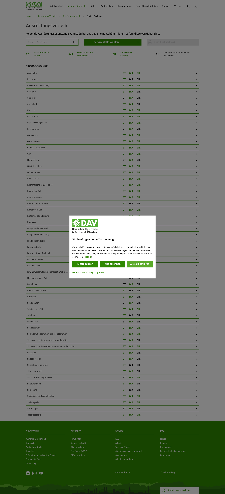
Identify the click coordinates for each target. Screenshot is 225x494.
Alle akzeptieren (139, 263)
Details (88, 257)
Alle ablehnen (113, 263)
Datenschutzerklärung (82, 272)
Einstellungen (85, 263)
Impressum (100, 272)
